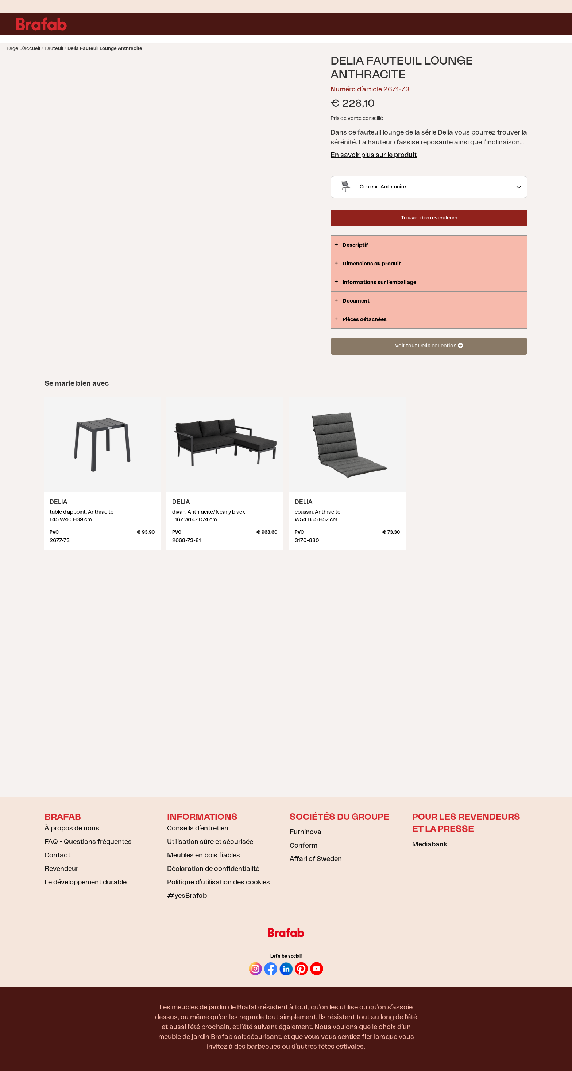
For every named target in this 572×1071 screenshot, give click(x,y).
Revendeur (61, 868)
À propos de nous (72, 828)
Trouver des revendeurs (429, 218)
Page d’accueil (23, 48)
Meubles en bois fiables (203, 855)
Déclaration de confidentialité (213, 868)
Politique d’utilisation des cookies (218, 882)
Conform (303, 845)
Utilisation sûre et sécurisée (210, 841)
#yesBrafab (187, 895)
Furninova (305, 832)
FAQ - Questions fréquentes (88, 841)
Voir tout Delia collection (429, 345)
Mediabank (429, 844)
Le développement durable (86, 882)
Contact (57, 855)
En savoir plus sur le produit (374, 155)
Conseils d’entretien (197, 828)
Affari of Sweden (316, 859)
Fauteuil (54, 48)
